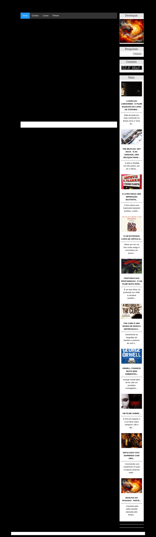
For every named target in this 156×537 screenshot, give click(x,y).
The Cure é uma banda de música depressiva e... (132, 326)
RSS (142, 533)
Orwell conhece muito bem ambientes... (131, 371)
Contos (35, 15)
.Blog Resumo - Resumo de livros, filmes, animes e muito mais (40, 533)
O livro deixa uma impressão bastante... (131, 197)
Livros (45, 15)
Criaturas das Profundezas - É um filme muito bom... (131, 281)
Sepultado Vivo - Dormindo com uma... (131, 455)
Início (25, 15)
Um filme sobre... (132, 413)
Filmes (56, 15)
